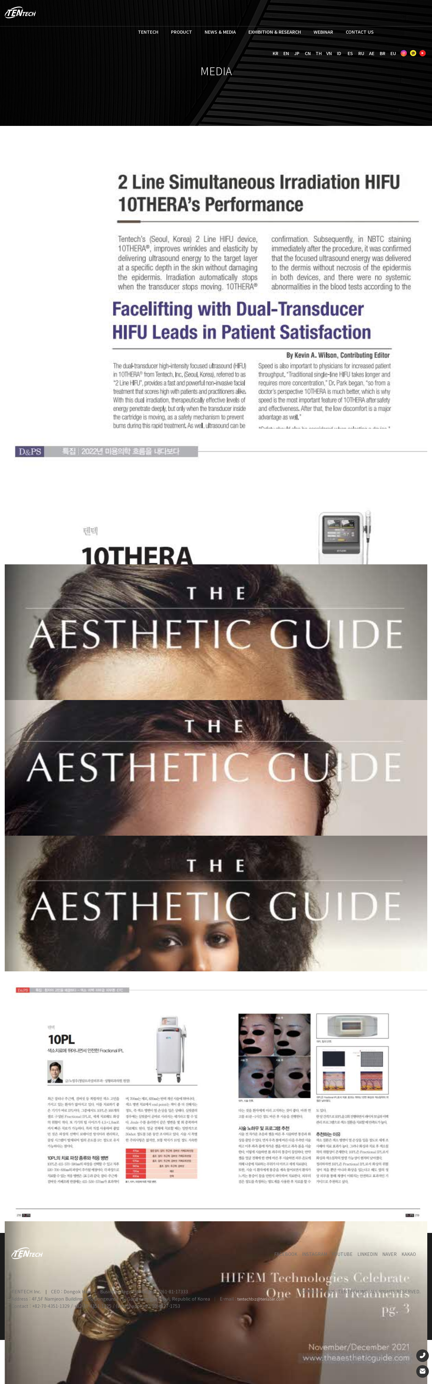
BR (382, 53)
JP (296, 53)
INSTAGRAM (314, 1254)
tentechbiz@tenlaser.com (260, 1299)
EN (286, 53)
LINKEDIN (367, 1254)
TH (318, 53)
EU (393, 53)
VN (329, 53)
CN (308, 53)
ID (339, 53)
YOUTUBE (342, 1254)
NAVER (389, 1254)
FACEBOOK (285, 1254)
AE (371, 53)
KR (275, 53)
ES (350, 53)
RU (361, 53)
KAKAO (408, 1254)
